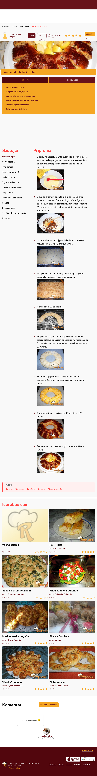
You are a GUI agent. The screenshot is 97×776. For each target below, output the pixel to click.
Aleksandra (47, 736)
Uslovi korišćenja (33, 763)
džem (32, 489)
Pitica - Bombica (72, 622)
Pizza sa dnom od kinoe (72, 577)
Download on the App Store (73, 759)
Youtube (69, 764)
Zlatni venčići (72, 668)
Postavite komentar (48, 705)
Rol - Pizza (72, 531)
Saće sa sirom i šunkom (25, 577)
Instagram (77, 764)
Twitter (61, 764)
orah (11, 489)
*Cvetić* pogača (25, 668)
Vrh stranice (87, 750)
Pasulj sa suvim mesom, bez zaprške (22, 100)
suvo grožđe (56, 489)
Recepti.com (48, 4)
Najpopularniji (72, 80)
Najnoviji (25, 80)
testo (43, 489)
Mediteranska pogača (25, 622)
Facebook (52, 764)
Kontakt (18, 765)
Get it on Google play (88, 759)
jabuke (21, 489)
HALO (17, 768)
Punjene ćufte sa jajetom (17, 92)
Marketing (11, 765)
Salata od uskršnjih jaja (16, 109)
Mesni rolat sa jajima (15, 87)
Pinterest (86, 764)
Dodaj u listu (89, 34)
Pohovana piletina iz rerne (17, 105)
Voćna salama (25, 531)
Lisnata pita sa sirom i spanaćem (20, 96)
